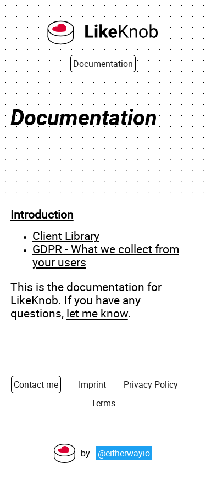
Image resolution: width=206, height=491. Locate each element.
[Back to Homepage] (103, 34)
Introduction (42, 214)
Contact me (36, 384)
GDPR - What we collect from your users (105, 255)
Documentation (103, 64)
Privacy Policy (151, 384)
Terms (103, 403)
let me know (97, 313)
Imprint (92, 384)
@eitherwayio (124, 453)
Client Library (65, 235)
